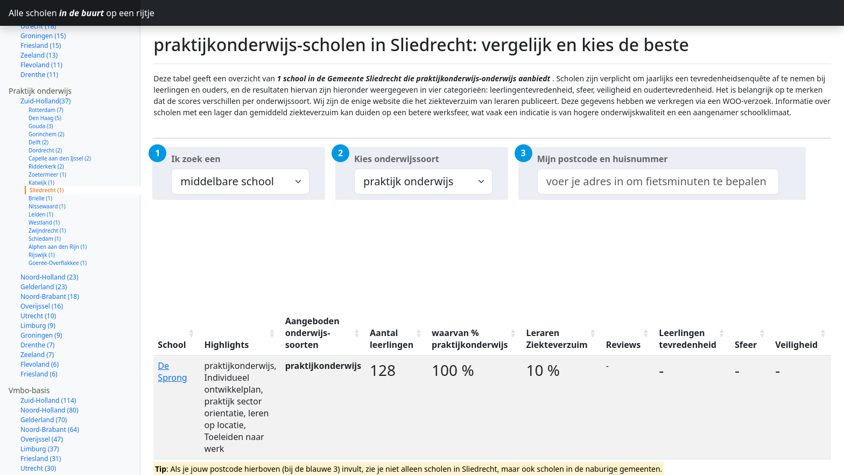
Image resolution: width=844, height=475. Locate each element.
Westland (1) (44, 184)
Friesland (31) (40, 420)
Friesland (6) (39, 335)
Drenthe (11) (39, 36)
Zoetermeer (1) (47, 136)
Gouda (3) (41, 88)
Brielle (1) (40, 160)
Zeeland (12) (39, 468)
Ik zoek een (195, 159)
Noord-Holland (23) (49, 238)
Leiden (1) (41, 176)
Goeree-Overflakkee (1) (58, 224)
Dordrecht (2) (45, 112)
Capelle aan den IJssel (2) (60, 120)
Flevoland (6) (39, 326)
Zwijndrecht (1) (47, 192)
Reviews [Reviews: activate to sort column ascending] (623, 345)
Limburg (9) (37, 287)
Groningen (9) (41, 297)
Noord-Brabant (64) (49, 391)
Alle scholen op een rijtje (74, 13)
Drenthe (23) (39, 449)
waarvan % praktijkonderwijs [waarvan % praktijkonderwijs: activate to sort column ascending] (470, 339)
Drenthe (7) (37, 306)
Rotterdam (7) (46, 71)
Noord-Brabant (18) (49, 258)
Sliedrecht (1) (47, 152)
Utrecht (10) (38, 277)
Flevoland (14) (41, 459)
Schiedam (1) (45, 200)
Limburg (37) (39, 410)
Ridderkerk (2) (46, 128)
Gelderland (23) (43, 248)
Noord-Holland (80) (49, 371)
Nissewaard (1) (47, 168)
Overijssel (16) (41, 268)
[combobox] (658, 181)
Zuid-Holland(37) (45, 62)
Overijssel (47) (41, 401)
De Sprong (172, 371)
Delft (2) (38, 104)
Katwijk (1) (41, 144)
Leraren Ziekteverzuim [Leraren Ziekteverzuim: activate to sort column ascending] (556, 339)
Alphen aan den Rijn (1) (58, 208)
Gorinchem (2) (47, 96)
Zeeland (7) (37, 316)
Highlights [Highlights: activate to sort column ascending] (227, 345)
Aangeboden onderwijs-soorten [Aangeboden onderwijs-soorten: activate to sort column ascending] (312, 333)
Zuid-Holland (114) (48, 362)
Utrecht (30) (38, 430)
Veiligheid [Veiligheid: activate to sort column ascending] (796, 345)
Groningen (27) (43, 439)
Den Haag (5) (45, 79)
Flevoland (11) (41, 26)
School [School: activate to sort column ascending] (172, 345)
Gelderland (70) (43, 381)
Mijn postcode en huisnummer (602, 159)
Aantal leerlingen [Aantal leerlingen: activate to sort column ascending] (391, 339)
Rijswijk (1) (42, 216)
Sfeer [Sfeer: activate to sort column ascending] (746, 345)
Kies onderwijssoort (396, 159)
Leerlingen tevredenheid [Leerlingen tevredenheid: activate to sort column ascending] (687, 339)
